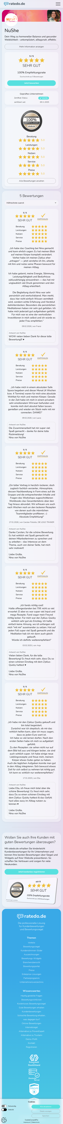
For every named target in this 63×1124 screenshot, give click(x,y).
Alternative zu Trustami (31, 1035)
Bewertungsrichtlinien (31, 999)
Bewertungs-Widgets (31, 958)
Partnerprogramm (31, 978)
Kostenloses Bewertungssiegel (31, 1003)
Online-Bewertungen (31, 1023)
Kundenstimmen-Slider (31, 950)
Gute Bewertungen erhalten (31, 1007)
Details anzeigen (46, 1116)
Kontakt (31, 1043)
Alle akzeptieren (45, 1112)
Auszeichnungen (31, 954)
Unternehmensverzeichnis (31, 982)
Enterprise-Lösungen (31, 974)
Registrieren (31, 1047)
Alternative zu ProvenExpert (31, 1031)
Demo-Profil (31, 1039)
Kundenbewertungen (31, 1011)
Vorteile (31, 942)
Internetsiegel (31, 1027)
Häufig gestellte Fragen (31, 995)
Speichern (45, 1121)
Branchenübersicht (31, 962)
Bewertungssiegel (31, 946)
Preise (31, 970)
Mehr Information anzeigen (31, 46)
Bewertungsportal (31, 966)
